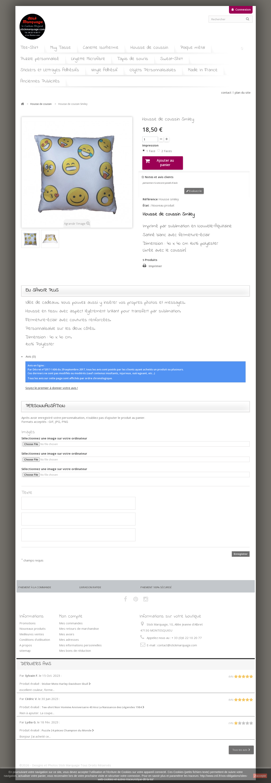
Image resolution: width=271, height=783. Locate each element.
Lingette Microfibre (88, 59)
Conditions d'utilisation (34, 636)
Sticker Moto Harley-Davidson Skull (66, 680)
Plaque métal (192, 47)
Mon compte (70, 613)
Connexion (243, 9)
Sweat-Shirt (171, 59)
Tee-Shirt (29, 47)
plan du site (243, 92)
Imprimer (155, 263)
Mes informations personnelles (80, 642)
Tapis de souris (132, 59)
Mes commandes (71, 620)
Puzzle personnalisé (39, 59)
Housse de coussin (149, 47)
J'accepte (260, 775)
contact (226, 92)
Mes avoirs (66, 631)
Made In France (203, 70)
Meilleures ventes (31, 631)
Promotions (27, 620)
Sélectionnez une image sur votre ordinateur (54, 435)
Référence (150, 196)
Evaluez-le (194, 187)
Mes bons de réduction (75, 647)
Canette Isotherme (100, 47)
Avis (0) (31, 353)
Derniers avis (35, 660)
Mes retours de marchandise (79, 625)
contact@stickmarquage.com (177, 642)
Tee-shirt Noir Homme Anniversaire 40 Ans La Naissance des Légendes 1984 (93, 704)
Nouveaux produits (32, 625)
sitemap (25, 647)
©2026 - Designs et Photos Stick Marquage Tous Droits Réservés (65, 762)
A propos (25, 642)
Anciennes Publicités (40, 81)
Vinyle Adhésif (104, 70)
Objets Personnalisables (152, 70)
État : (147, 202)
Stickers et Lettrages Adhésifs (49, 70)
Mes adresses (69, 636)
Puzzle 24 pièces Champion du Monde (68, 727)
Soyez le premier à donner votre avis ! (51, 385)
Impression (150, 145)
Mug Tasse (60, 47)
